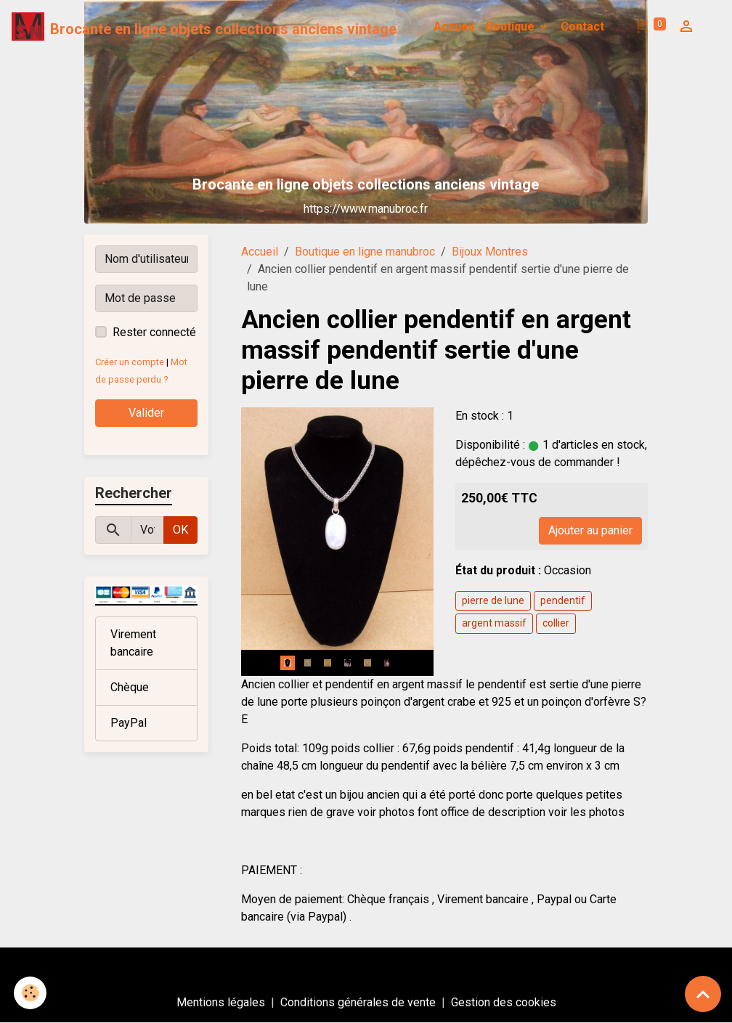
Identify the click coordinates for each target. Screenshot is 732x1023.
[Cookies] (31, 993)
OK (180, 530)
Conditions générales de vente (358, 1002)
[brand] (204, 26)
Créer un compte (129, 361)
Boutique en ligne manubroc (365, 251)
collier (555, 623)
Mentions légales (220, 1002)
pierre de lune (493, 600)
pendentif (562, 600)
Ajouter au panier (590, 530)
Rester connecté (154, 332)
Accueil (454, 26)
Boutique (511, 26)
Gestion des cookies (503, 1002)
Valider (146, 413)
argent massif (494, 623)
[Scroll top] (703, 994)
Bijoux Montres (490, 251)
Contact (582, 26)
